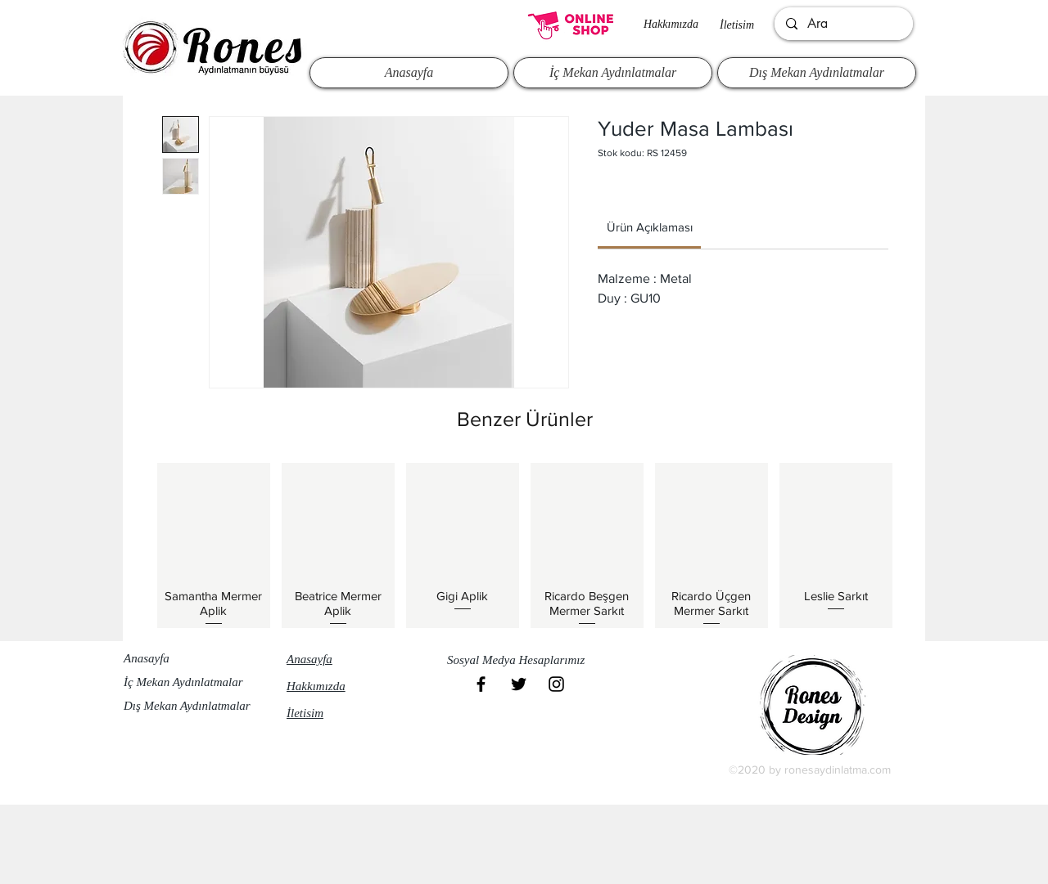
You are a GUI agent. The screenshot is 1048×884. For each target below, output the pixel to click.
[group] (525, 545)
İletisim (737, 25)
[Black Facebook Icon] (481, 684)
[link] (650, 227)
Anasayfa (146, 658)
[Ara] (843, 23)
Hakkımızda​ (671, 24)
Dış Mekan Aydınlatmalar (187, 705)
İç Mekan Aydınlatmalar (183, 682)
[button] (523, 660)
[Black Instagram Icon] (556, 684)
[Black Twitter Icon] (518, 684)
